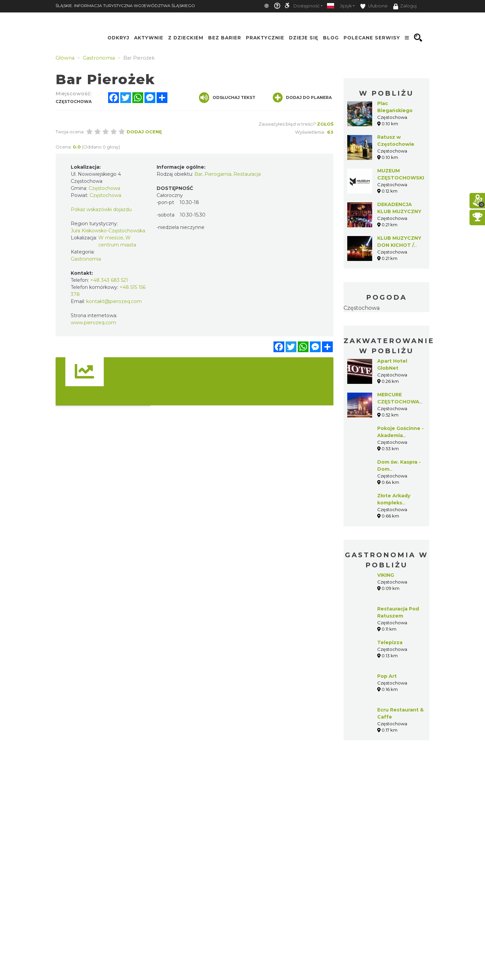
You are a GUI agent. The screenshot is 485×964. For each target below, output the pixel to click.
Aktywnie (148, 37)
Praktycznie (265, 37)
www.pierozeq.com (93, 323)
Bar (198, 174)
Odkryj (118, 37)
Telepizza (389, 642)
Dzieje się (303, 37)
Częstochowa (362, 308)
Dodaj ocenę (144, 131)
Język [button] (346, 5)
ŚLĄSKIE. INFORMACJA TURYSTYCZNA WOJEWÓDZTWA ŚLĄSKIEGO (125, 5)
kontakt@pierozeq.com (114, 301)
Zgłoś (325, 124)
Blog (331, 37)
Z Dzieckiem (185, 37)
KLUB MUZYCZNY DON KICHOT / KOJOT (399, 245)
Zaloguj (405, 6)
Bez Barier (224, 37)
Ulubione (374, 6)
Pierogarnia (217, 174)
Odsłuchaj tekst (227, 97)
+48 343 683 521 (109, 280)
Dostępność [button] (306, 5)
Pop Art (387, 676)
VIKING (385, 575)
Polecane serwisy (372, 37)
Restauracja (247, 174)
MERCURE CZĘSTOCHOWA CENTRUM (398, 402)
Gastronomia (86, 259)
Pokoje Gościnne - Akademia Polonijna (400, 435)
